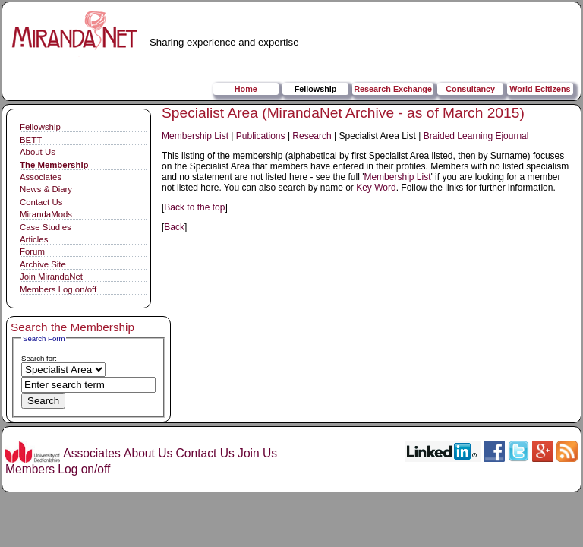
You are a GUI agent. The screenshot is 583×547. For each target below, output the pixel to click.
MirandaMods (46, 214)
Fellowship (316, 88)
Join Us (257, 453)
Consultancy (470, 88)
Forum (32, 251)
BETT (31, 139)
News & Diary (46, 189)
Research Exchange (393, 88)
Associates (40, 177)
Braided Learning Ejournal (476, 136)
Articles (34, 239)
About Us (37, 152)
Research (311, 136)
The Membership (54, 164)
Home (246, 88)
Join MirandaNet (51, 276)
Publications (260, 136)
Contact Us (41, 202)
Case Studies (45, 227)
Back (174, 227)
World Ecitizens (539, 88)
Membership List (195, 136)
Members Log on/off (58, 289)
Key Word (375, 187)
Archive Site (43, 264)
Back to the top (194, 207)
